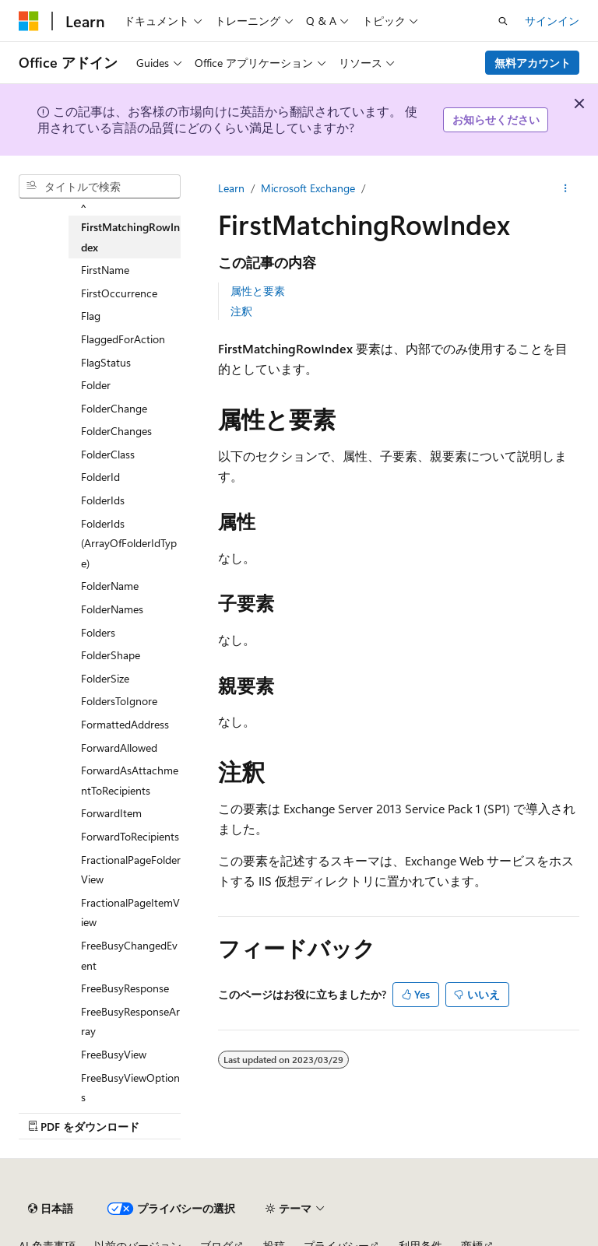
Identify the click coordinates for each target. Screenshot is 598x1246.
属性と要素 (257, 290)
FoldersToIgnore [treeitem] (119, 700)
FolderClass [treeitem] (108, 454)
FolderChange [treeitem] (114, 408)
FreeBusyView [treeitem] (113, 1054)
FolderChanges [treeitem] (116, 430)
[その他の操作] (565, 188)
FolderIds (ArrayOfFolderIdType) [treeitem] (129, 543)
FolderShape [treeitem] (110, 655)
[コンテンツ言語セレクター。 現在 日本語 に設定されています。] (51, 1208)
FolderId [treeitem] (100, 476)
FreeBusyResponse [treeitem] (125, 988)
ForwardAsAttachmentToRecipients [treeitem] (129, 780)
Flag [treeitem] (90, 315)
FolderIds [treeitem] (103, 500)
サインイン (552, 20)
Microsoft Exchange (308, 188)
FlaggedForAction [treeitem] (123, 339)
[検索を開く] (503, 21)
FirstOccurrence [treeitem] (119, 293)
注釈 (241, 311)
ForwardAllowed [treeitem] (119, 747)
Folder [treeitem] (96, 384)
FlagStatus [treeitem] (106, 362)
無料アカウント (532, 62)
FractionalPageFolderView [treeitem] (131, 869)
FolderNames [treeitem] (112, 609)
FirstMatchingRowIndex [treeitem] (130, 236)
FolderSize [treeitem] (105, 678)
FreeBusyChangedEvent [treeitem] (129, 955)
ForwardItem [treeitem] (111, 813)
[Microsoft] (29, 21)
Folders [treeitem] (98, 632)
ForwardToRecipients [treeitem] (130, 836)
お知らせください (496, 119)
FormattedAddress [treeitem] (125, 724)
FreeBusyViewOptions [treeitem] (130, 1087)
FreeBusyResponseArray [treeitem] (130, 1021)
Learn (231, 188)
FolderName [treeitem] (110, 585)
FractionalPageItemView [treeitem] (130, 912)
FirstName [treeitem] (105, 269)
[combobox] (100, 186)
